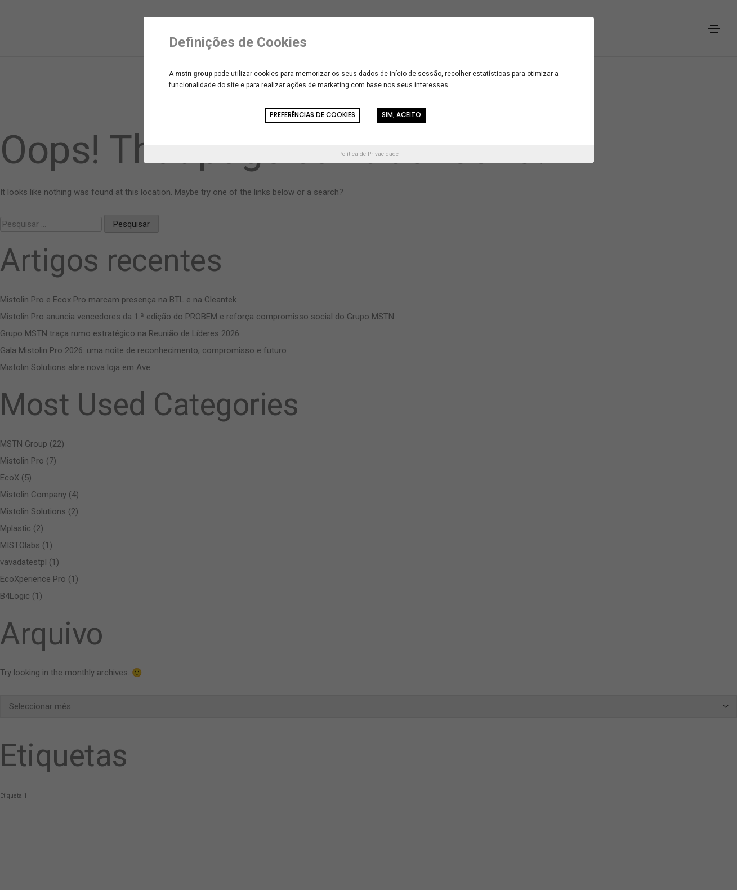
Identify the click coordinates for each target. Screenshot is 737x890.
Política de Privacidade (369, 155)
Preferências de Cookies (309, 116)
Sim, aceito (403, 116)
